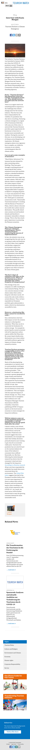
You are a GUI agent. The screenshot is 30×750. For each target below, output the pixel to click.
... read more (10, 570)
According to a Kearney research (15, 465)
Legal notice (13, 744)
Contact (8, 744)
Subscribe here (12, 732)
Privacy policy (21, 744)
